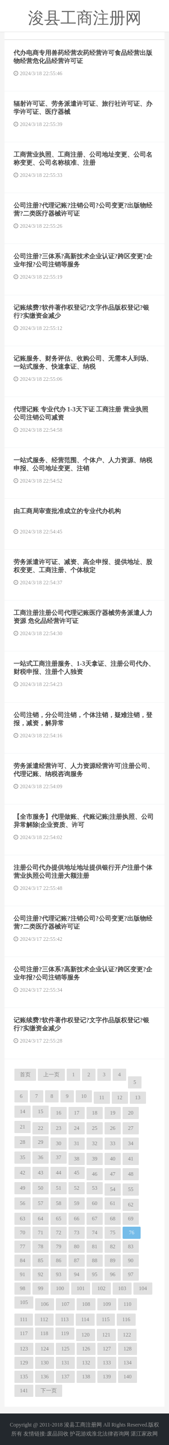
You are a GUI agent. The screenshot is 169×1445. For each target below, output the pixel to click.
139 (107, 1376)
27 (130, 1128)
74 (94, 1232)
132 (86, 1362)
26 (112, 1128)
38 (76, 1159)
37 (58, 1157)
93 (58, 1274)
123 (24, 1349)
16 (58, 1113)
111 (23, 1319)
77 (22, 1246)
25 (94, 1128)
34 (130, 1143)
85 (40, 1260)
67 (94, 1218)
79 (58, 1246)
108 (86, 1304)
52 (76, 1188)
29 (40, 1142)
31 (76, 1143)
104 (143, 1288)
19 (112, 1113)
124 (45, 1349)
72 (58, 1232)
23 (58, 1128)
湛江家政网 (144, 1434)
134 (127, 1362)
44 (58, 1173)
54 (112, 1189)
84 (22, 1260)
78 (40, 1246)
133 (107, 1362)
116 (126, 1319)
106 (45, 1304)
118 (45, 1333)
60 (94, 1203)
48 (130, 1174)
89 (112, 1260)
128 (127, 1349)
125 (65, 1349)
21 (22, 1127)
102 (101, 1288)
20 (130, 1113)
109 (107, 1304)
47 (112, 1174)
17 (76, 1113)
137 (65, 1376)
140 (127, 1376)
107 (65, 1304)
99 (40, 1288)
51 (58, 1188)
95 (94, 1274)
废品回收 (58, 1434)
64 (40, 1218)
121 (106, 1335)
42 (22, 1173)
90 (130, 1260)
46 (94, 1174)
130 (45, 1362)
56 (22, 1203)
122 (127, 1335)
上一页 (51, 1074)
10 (84, 1096)
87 (76, 1260)
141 (24, 1390)
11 (102, 1097)
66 (76, 1218)
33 (112, 1143)
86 (58, 1260)
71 (40, 1232)
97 (130, 1274)
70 (22, 1232)
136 (45, 1376)
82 (112, 1246)
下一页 (49, 1390)
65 (58, 1218)
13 (138, 1097)
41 (130, 1159)
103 (122, 1288)
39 (94, 1159)
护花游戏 (80, 1434)
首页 (25, 1074)
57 (40, 1203)
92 (40, 1274)
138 (86, 1376)
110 (127, 1304)
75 (112, 1232)
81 (94, 1246)
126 (86, 1349)
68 (112, 1218)
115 (106, 1319)
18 (94, 1113)
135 (24, 1376)
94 (76, 1274)
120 (86, 1335)
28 (22, 1142)
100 (60, 1288)
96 (112, 1274)
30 (58, 1143)
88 (94, 1260)
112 (44, 1319)
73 (76, 1232)
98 (22, 1288)
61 (112, 1203)
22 (40, 1128)
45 (76, 1173)
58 (58, 1203)
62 (130, 1204)
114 (85, 1319)
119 (65, 1333)
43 (40, 1173)
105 (24, 1302)
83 (130, 1246)
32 (94, 1143)
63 (22, 1218)
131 (65, 1362)
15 (40, 1111)
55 (130, 1189)
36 (40, 1157)
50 (40, 1188)
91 (22, 1274)
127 (107, 1349)
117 (24, 1333)
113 (65, 1319)
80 (76, 1246)
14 (22, 1111)
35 (22, 1157)
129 (24, 1362)
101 (81, 1288)
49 (22, 1188)
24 (76, 1128)
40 (112, 1159)
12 (120, 1097)
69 (130, 1218)
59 (76, 1203)
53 (94, 1188)
